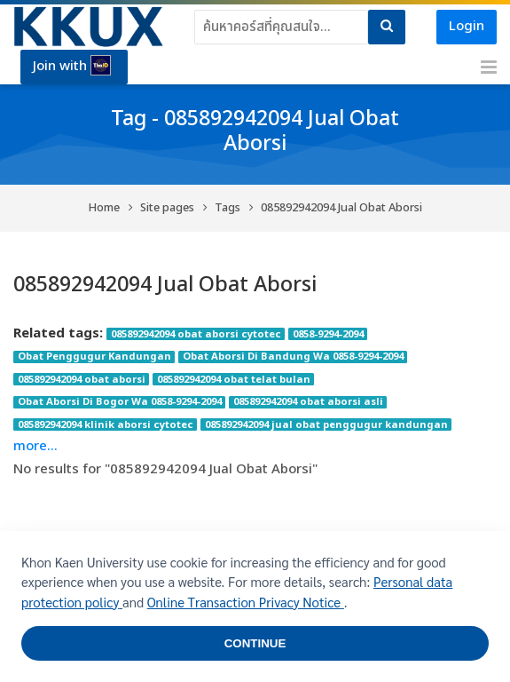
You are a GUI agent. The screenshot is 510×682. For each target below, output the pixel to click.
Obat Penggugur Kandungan (94, 357)
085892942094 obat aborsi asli (308, 402)
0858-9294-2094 (328, 334)
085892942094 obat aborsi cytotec (196, 334)
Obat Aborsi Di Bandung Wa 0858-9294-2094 (293, 357)
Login (466, 26)
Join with (72, 65)
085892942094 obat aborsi (81, 379)
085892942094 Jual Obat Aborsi (341, 208)
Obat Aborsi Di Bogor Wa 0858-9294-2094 (120, 402)
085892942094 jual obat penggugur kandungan (326, 424)
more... (35, 446)
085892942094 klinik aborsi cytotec (105, 424)
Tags (227, 208)
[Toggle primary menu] (489, 67)
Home (104, 208)
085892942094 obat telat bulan (233, 379)
